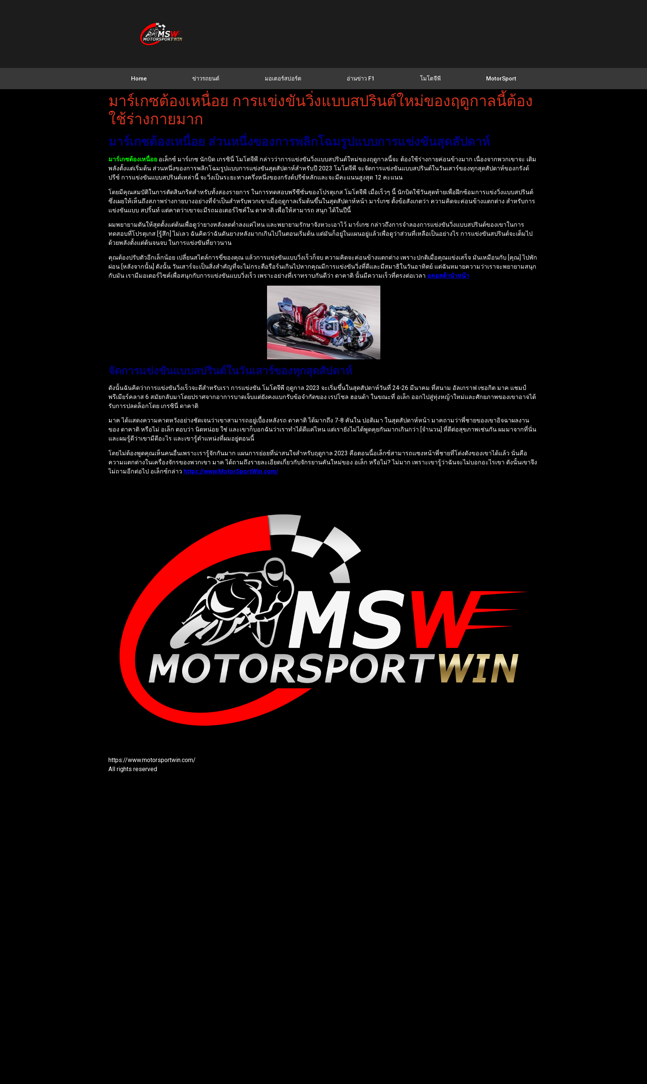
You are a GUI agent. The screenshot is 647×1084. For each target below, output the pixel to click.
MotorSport (501, 78)
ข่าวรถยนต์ (205, 78)
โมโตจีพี (430, 78)
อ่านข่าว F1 (361, 78)
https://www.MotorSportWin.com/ (231, 471)
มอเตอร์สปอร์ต (283, 78)
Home (139, 78)
